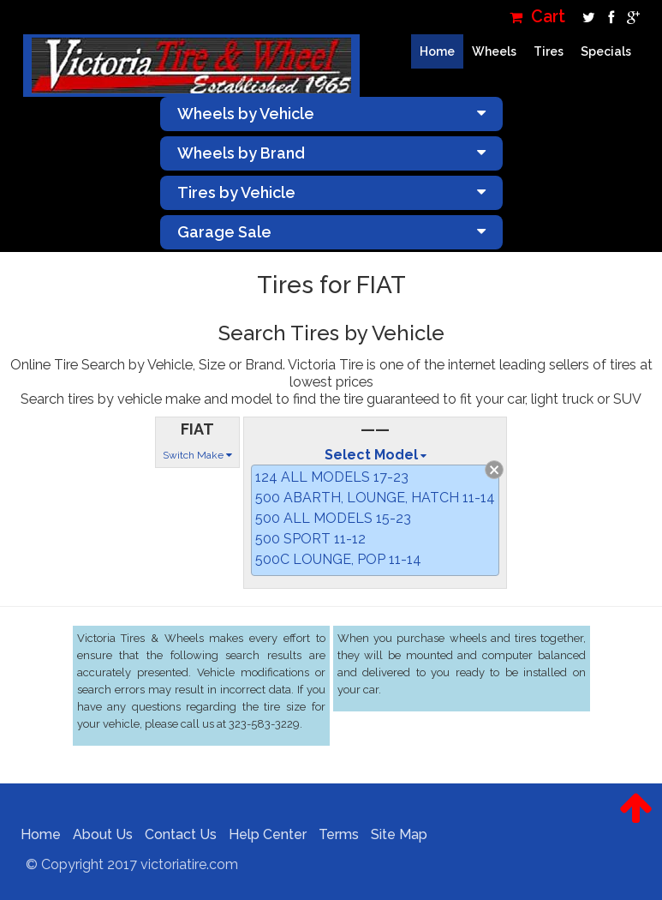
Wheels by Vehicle (331, 114)
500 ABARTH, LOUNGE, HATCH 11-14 (375, 497)
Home (437, 51)
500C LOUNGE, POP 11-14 (338, 559)
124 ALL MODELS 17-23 (332, 477)
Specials (606, 51)
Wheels (494, 51)
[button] (636, 821)
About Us (96, 834)
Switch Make (197, 455)
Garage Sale (331, 232)
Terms (332, 834)
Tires (549, 51)
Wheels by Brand (331, 153)
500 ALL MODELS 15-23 (333, 518)
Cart (537, 17)
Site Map (392, 834)
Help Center (261, 834)
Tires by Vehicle (331, 192)
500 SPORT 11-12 (310, 539)
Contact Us (174, 834)
